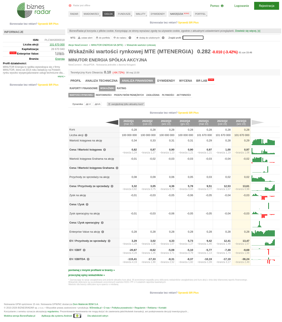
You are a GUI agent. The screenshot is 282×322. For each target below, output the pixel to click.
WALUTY (140, 14)
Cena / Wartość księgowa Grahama (91, 167)
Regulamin (139, 307)
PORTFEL (200, 14)
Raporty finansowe (84, 88)
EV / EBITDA (77, 259)
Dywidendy (166, 80)
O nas (106, 307)
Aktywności (184, 95)
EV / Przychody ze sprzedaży (87, 240)
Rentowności (104, 95)
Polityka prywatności (122, 307)
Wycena (185, 80)
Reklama (152, 307)
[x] (259, 30)
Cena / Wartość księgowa (85, 149)
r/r (88, 104)
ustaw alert (85, 37)
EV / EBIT (75, 250)
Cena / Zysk (76, 204)
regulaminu (53, 311)
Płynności (168, 95)
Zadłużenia (153, 95)
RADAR (74, 14)
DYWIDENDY (158, 14)
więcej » (61, 76)
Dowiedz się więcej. (246, 30)
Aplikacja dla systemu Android (56, 316)
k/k (97, 104)
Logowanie (241, 5)
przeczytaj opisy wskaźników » (86, 275)
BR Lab (205, 80)
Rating (121, 88)
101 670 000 (57, 44)
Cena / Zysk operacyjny (84, 222)
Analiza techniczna (101, 80)
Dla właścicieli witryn (97, 316)
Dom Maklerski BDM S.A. (86, 304)
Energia (60, 58)
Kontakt (162, 307)
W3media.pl (95, 307)
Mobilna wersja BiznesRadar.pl (19, 316)
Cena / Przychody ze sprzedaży (89, 186)
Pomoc (216, 5)
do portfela (102, 37)
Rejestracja (266, 5)
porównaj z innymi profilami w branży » (91, 270)
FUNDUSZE (124, 14)
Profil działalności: (15, 63)
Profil (75, 80)
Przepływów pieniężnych (129, 95)
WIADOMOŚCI (91, 14)
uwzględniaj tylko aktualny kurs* (126, 104)
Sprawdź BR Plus (188, 22)
